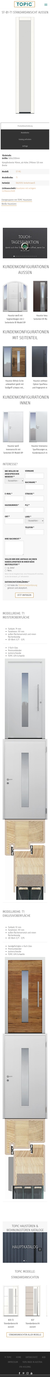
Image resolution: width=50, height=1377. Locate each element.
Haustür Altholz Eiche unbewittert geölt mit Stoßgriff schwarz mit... (14, 384)
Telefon (29, 527)
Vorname (29, 471)
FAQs (25, 222)
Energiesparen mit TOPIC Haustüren (17, 200)
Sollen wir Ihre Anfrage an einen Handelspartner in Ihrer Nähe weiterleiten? (21, 562)
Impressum (13, 1362)
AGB (43, 1357)
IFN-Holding (25, 1367)
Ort (7, 516)
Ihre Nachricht (13, 538)
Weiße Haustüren (9, 204)
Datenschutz (31, 1357)
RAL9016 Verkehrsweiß (25, 183)
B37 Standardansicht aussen (33, 1323)
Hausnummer (12, 505)
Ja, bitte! (10, 568)
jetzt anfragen (24, 595)
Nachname (31, 482)
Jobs (25, 217)
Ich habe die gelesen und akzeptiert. (21, 586)
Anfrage (25, 146)
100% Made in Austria (32, 1362)
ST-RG (18, 171)
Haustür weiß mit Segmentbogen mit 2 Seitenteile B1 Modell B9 (15, 319)
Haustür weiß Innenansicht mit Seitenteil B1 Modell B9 (13, 449)
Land (28, 516)
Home (18, 1357)
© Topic (8, 1357)
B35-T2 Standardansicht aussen (11, 1323)
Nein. (8, 570)
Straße (29, 493)
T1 (17, 177)
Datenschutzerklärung (17, 582)
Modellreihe (25, 133)
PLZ (27, 505)
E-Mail (8, 493)
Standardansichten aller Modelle (25, 1334)
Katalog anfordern (25, 139)
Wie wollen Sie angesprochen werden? (12, 474)
